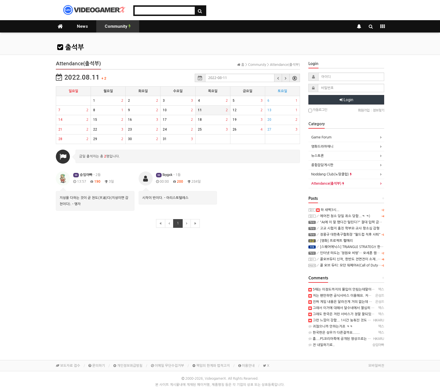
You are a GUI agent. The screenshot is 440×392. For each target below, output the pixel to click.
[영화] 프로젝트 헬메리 (334, 240)
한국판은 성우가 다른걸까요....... (334, 332)
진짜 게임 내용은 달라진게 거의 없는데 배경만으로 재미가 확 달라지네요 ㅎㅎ (365, 301)
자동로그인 (317, 110)
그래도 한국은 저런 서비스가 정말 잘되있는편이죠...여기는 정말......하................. (369, 314)
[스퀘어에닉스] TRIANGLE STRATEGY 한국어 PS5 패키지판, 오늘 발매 (369, 247)
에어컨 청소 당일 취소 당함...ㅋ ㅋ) (343, 216)
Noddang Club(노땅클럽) (331, 174)
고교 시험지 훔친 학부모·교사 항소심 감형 (347, 228)
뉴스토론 (317, 155)
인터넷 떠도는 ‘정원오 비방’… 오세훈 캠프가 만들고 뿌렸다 (360, 253)
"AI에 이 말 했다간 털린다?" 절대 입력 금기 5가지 (353, 222)
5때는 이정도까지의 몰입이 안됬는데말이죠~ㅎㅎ (345, 289)
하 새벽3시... (327, 210)
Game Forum (321, 137)
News (82, 26)
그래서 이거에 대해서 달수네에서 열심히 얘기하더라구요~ (352, 308)
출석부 (70, 47)
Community (118, 26)
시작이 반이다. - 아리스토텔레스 (165, 198)
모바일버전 (376, 365)
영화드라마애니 (322, 146)
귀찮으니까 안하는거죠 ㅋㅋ (330, 326)
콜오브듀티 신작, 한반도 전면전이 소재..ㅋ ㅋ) (351, 259)
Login (346, 100)
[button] (278, 78)
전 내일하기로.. (321, 345)
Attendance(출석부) (327, 183)
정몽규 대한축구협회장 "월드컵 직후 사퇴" (348, 234)
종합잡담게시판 (322, 165)
